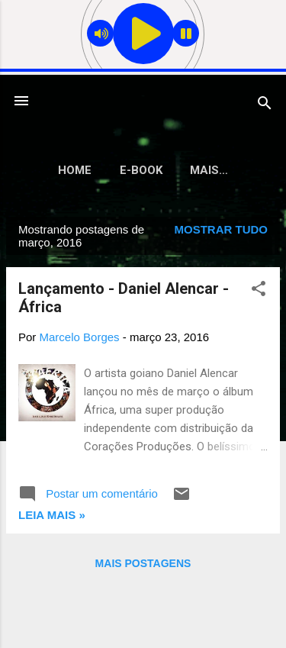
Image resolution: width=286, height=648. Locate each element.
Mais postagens (143, 563)
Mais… (209, 170)
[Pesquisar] (264, 105)
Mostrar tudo (221, 229)
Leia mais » (51, 514)
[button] (258, 291)
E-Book (141, 170)
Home (75, 170)
